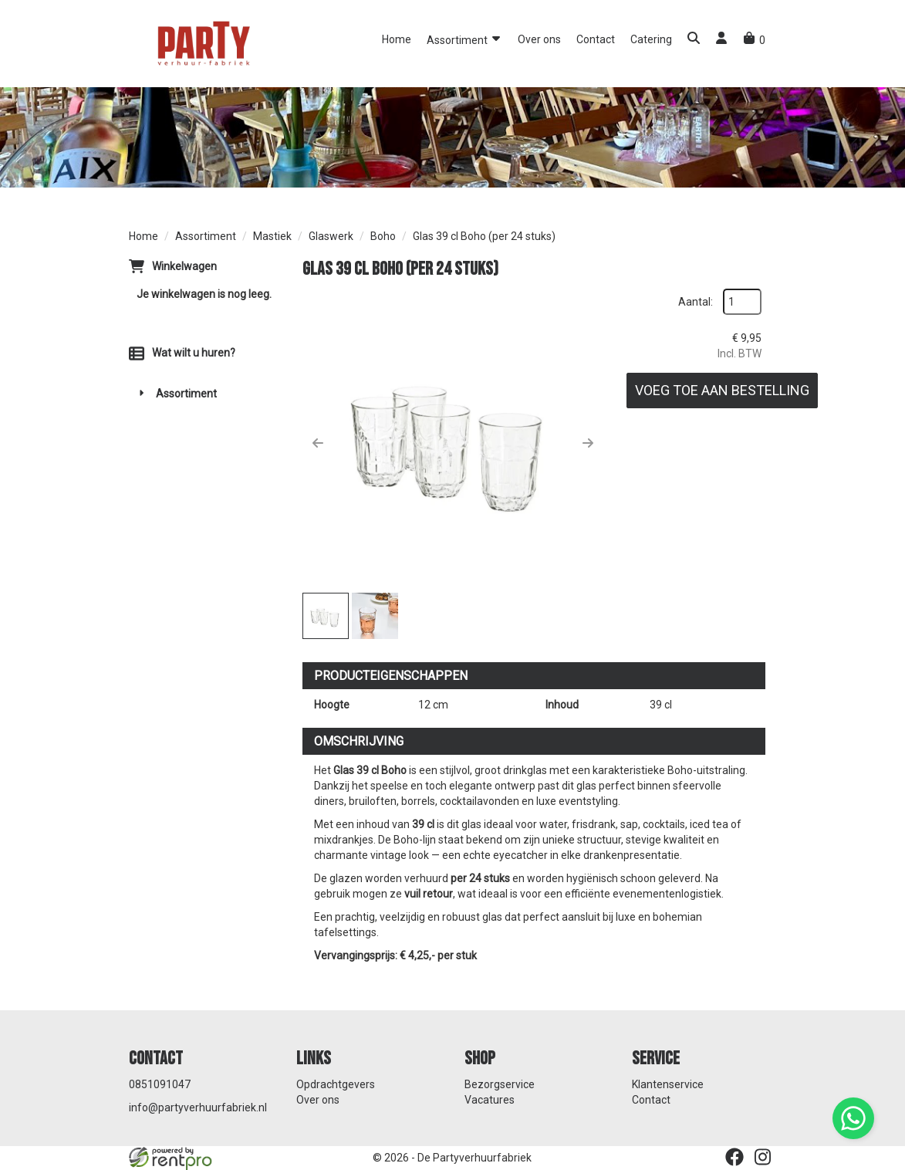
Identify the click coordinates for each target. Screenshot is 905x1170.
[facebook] (734, 1157)
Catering (651, 39)
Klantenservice (668, 1084)
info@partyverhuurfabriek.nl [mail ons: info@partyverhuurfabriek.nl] (198, 1107)
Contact (595, 39)
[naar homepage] (202, 42)
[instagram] (762, 1157)
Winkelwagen (184, 266)
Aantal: (695, 302)
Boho (383, 236)
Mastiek (272, 236)
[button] (693, 40)
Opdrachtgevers (335, 1084)
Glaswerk (331, 236)
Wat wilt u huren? (182, 353)
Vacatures (489, 1100)
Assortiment (464, 39)
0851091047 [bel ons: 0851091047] (160, 1084)
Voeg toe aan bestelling (722, 390)
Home (396, 39)
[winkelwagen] (754, 40)
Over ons (539, 39)
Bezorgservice (499, 1084)
